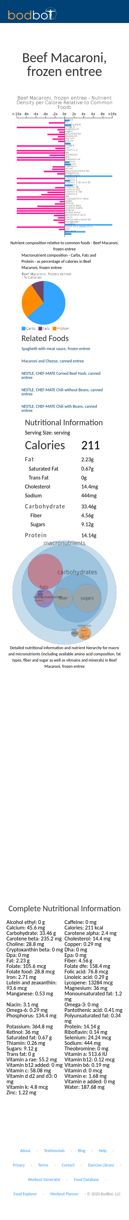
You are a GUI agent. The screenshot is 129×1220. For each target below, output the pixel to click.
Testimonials (54, 1150)
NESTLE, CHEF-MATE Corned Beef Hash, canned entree (61, 375)
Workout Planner (64, 1193)
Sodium (33, 495)
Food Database (86, 1179)
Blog (81, 1150)
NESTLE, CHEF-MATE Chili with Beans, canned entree (59, 408)
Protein (36, 535)
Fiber (36, 515)
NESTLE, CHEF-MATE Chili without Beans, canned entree (62, 391)
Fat (29, 459)
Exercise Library (101, 1165)
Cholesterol (38, 486)
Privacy (19, 1165)
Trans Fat (39, 477)
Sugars (38, 524)
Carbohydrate (45, 506)
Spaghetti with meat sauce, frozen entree (56, 348)
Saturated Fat (43, 468)
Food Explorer (25, 1193)
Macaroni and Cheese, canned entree (53, 361)
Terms (43, 1165)
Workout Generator (44, 1179)
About (25, 1150)
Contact (68, 1165)
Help (103, 1150)
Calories (45, 445)
